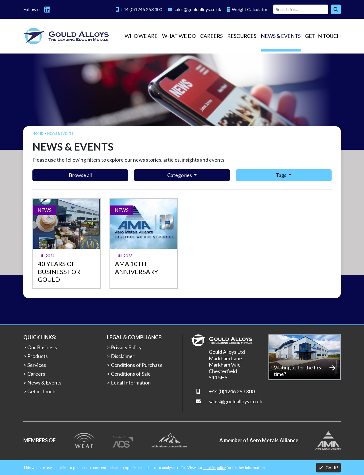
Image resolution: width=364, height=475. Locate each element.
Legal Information (131, 382)
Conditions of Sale (131, 374)
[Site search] (300, 9)
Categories (180, 175)
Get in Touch (323, 36)
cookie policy (214, 467)
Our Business (42, 347)
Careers (211, 36)
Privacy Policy (126, 347)
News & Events (281, 36)
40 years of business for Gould (59, 271)
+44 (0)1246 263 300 (232, 391)
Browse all (80, 175)
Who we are (141, 36)
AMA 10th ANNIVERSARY (136, 267)
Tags (281, 175)
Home (37, 133)
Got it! (328, 467)
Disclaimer (123, 356)
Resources (241, 36)
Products (37, 356)
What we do (179, 36)
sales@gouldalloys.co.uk (235, 401)
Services (36, 365)
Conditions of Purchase (137, 365)
